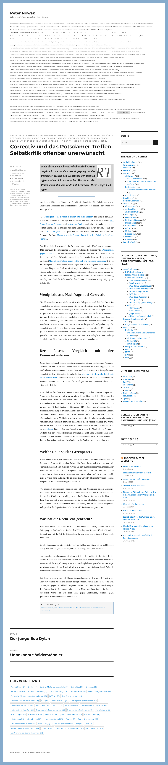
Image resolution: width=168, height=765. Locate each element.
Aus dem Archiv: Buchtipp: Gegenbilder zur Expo (24, 26)
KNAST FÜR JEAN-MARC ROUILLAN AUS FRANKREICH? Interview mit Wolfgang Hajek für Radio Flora (39, 118)
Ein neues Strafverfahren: (17, 66)
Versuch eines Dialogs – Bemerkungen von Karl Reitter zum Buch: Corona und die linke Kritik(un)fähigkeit (40, 90)
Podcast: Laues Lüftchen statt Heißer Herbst (129, 48)
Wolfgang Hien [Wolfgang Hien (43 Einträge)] (94, 728)
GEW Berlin (134, 308)
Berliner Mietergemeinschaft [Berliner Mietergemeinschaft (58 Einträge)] (54, 687)
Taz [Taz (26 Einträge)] (79, 724)
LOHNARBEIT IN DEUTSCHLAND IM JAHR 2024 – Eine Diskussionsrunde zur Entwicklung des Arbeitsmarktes (41, 32)
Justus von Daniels (76, 224)
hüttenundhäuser (132, 220)
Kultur (127, 228)
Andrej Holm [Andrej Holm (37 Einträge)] (18, 687)
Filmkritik (16, 176)
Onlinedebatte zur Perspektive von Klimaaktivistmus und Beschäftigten (30, 51)
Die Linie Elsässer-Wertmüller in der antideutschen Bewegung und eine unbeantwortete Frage (37, 23)
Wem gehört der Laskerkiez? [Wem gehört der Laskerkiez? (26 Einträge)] (70, 728)
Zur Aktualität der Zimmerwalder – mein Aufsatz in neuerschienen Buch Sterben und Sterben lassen (102, 32)
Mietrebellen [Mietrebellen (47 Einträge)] (34, 719)
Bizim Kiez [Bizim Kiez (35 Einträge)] (77, 687)
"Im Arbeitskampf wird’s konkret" (141, 190)
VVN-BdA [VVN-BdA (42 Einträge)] (47, 728)
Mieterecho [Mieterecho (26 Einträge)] (17, 719)
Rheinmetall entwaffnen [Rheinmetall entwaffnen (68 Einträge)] (23, 724)
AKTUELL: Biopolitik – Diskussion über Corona (75, 112)
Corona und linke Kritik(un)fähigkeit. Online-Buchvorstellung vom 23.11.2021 (78, 106)
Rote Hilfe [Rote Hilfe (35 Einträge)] (44, 724)
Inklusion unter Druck (132, 510)
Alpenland (127, 376)
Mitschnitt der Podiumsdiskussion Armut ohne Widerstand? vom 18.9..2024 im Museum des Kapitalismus (83, 29)
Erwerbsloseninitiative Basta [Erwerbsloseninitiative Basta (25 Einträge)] (25, 701)
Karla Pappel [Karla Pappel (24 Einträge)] (18, 714)
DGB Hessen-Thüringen (139, 289)
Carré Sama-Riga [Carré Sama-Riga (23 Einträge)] (58, 691)
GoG (127, 322)
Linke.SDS (131, 341)
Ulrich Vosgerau (54, 231)
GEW (129, 305)
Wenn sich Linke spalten (133, 504)
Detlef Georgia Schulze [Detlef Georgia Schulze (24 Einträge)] (99, 691)
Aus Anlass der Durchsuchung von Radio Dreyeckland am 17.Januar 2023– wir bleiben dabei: (118, 63)
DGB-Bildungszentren (138, 291)
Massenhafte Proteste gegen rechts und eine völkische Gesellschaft (78, 261)
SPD (127, 358)
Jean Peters (14, 193)
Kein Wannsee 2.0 (15, 195)
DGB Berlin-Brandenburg (140, 286)
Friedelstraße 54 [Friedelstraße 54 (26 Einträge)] (59, 701)
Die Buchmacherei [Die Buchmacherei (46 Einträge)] (72, 696)
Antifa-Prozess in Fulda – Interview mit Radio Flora (83, 121)
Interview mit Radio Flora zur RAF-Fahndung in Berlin (81, 39)
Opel (125, 399)
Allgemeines (130, 206)
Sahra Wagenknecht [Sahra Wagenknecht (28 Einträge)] (62, 724)
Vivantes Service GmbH (133, 401)
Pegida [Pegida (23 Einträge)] (70, 719)
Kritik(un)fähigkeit (106, 81)
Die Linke (129, 330)
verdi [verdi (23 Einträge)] (89, 724)
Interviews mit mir (15, 115)
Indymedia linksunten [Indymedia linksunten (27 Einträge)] (22, 710)
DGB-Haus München (138, 297)
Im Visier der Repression (31, 115)
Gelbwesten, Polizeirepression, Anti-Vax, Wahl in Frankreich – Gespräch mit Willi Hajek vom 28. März (38, 75)
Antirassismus (18, 173)
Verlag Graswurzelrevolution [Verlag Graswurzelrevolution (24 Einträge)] (25, 728)
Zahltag (62, 78)
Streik (55, 78)
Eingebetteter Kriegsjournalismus (123, 66)
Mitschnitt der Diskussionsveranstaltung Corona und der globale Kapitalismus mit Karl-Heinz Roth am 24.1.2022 (42, 84)
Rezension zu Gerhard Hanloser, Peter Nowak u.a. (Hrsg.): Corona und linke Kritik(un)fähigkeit (37, 87)
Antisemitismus (71, 78)
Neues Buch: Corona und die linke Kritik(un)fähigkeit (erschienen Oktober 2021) (32, 106)
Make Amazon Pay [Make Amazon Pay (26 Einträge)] (54, 714)
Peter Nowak (22, 13)
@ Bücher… (111, 112)
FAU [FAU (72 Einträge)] (44, 701)
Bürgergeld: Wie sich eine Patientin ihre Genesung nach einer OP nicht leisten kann (139, 495)
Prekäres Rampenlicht (132, 466)
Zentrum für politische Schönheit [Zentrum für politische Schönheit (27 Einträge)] (27, 733)
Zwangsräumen (91, 78)
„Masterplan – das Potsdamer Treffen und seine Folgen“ (68, 217)
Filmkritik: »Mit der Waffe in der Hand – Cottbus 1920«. (125, 51)
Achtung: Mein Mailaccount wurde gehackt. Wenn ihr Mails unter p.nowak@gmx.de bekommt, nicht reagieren (42, 54)
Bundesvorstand (136, 283)
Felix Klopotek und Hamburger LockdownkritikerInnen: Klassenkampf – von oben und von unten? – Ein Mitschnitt (102, 75)
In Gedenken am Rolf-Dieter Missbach (83, 36)
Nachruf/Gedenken (131, 201)
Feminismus (130, 217)
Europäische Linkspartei (135, 347)
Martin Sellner (21, 197)
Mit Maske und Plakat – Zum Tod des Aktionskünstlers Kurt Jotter (106, 57)
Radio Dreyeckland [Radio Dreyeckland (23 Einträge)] (88, 719)
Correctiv (16, 189)
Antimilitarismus (130, 162)
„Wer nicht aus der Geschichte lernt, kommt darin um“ (92, 51)
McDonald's (128, 396)
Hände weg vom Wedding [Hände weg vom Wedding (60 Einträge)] (94, 705)
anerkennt (48, 429)
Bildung (128, 215)
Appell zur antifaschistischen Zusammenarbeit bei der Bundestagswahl (30, 29)
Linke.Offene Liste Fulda (137, 338)
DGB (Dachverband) (135, 278)
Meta (42, 115)
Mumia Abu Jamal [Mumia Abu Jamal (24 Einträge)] (53, 719)
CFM (127, 390)
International (18, 181)
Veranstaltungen (123, 112)
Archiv (57, 112)
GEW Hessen (134, 311)
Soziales (128, 237)
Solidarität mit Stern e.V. (103, 36)
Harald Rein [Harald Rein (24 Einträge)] (42, 705)
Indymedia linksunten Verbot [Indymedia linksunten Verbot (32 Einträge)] (50, 710)
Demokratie (101, 78)
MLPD (127, 352)
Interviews (129, 195)
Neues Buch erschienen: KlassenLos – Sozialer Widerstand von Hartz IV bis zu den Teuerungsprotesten (39, 48)
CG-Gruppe (128, 385)
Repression (130, 234)
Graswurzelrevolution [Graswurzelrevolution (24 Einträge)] (22, 705)
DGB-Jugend (134, 300)
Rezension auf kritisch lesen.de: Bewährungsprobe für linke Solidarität (114, 87)
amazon (126, 379)
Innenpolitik (17, 178)
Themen (94, 112)
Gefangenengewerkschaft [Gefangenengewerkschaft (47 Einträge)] (84, 701)
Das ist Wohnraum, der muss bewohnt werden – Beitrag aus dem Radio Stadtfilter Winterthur (37, 39)
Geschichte (128, 198)
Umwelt (128, 239)
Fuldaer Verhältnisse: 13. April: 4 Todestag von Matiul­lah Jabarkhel (28, 69)
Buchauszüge (130, 187)
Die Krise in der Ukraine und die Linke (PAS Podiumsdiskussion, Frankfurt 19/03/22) (33, 72)
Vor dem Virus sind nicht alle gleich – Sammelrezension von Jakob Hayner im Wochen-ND (35, 93)
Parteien (126, 327)
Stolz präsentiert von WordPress (36, 752)
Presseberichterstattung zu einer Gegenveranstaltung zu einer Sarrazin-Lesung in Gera (114, 118)
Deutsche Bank (129, 393)
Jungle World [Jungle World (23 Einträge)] (103, 710)
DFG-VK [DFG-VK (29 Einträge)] (54, 696)
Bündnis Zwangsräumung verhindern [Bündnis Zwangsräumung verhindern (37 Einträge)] (29, 691)
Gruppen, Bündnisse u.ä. (133, 319)
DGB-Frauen (134, 294)
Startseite (50, 112)
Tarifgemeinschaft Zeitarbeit (139, 316)
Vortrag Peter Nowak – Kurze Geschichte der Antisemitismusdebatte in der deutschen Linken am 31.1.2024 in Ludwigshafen (45, 45)
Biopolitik (127, 168)
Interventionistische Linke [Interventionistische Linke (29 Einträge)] (80, 710)
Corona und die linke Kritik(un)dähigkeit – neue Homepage (128, 54)
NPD (127, 355)
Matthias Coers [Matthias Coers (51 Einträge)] (92, 714)
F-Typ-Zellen (81, 78)
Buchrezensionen (134, 179)
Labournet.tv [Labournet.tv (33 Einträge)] (35, 714)
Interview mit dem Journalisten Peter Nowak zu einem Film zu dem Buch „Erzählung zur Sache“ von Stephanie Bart (43, 42)
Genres (102, 112)
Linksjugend (132, 344)
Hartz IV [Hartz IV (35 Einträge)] (57, 705)
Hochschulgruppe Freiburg (140, 302)
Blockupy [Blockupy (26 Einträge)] (91, 687)
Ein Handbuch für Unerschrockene (137, 473)
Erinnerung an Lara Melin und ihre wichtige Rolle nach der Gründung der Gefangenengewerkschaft (93, 93)
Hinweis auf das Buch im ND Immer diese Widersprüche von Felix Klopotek (94, 90)
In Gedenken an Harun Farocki (78, 118)
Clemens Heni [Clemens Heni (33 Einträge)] (78, 691)
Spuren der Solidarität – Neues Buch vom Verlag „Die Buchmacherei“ (131, 36)
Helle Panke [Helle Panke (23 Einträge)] (71, 705)
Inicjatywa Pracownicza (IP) (137, 324)
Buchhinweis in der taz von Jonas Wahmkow (79, 87)
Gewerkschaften (130, 269)
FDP (127, 349)
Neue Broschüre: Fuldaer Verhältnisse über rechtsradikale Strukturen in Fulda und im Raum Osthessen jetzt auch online (84, 69)
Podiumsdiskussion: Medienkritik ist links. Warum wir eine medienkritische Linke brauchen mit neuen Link (40, 36)
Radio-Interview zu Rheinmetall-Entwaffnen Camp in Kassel (93, 54)
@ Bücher (129, 176)
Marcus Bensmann (54, 224)
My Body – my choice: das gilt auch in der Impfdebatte (91, 84)
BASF (125, 382)
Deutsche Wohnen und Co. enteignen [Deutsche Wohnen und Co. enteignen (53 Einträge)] (29, 696)
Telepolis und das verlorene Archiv (50, 26)
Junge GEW (134, 313)
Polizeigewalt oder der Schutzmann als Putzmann (97, 45)
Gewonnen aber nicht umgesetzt (136, 479)
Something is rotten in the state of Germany (99, 66)
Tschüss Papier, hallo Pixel (134, 486)
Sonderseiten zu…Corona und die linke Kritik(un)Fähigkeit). (27, 112)
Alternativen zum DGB (138, 280)
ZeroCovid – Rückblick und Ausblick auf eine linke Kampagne (27, 78)
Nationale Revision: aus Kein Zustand (63, 51)
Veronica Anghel (130, 242)
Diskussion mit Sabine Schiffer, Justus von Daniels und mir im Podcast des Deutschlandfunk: (105, 42)
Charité (126, 388)
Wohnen (49, 78)
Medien (15, 184)
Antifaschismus (18, 170)
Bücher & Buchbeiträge (138, 112)
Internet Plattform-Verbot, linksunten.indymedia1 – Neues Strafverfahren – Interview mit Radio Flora (55, 66)
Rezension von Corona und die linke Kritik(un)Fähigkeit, (125, 84)
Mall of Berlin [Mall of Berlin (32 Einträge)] (74, 714)
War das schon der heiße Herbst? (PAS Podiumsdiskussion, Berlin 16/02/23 (94, 48)
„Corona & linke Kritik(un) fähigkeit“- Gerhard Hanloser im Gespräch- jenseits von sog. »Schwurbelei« (38, 109)
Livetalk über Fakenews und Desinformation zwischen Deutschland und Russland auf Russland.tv (76, 115)
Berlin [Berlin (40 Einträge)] (32, 687)
